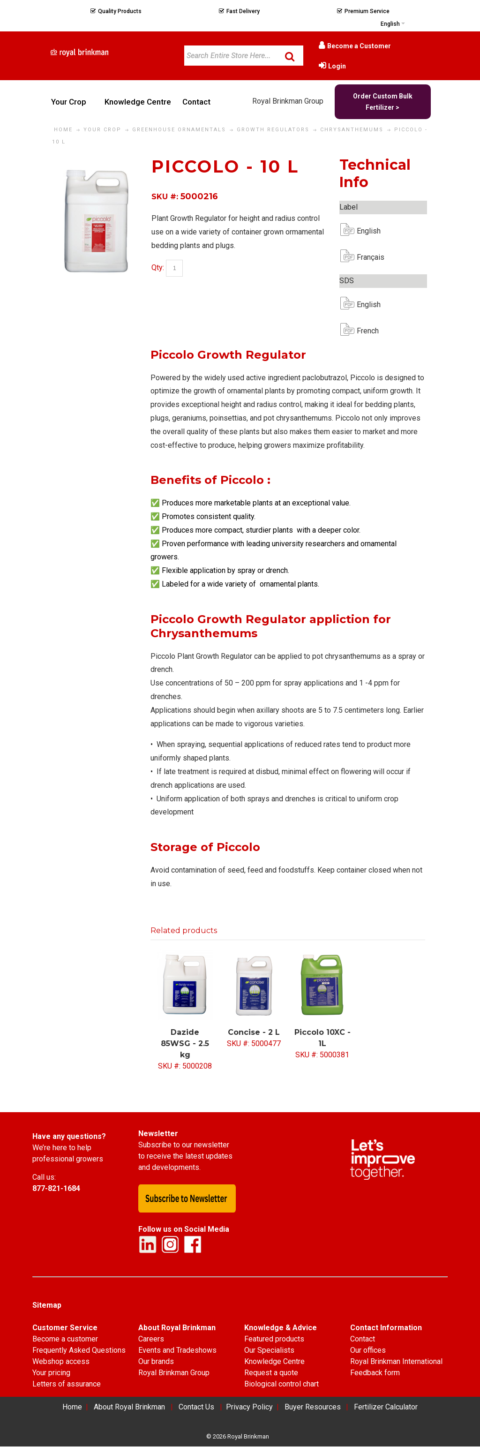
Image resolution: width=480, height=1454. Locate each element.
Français (364, 257)
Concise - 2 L (254, 1032)
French (364, 330)
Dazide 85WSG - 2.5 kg (185, 1043)
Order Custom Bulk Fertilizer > (382, 101)
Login (337, 66)
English (364, 230)
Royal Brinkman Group (287, 101)
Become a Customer (359, 46)
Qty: (157, 268)
